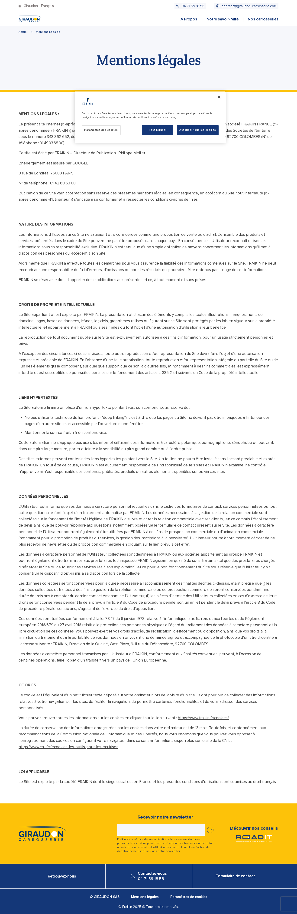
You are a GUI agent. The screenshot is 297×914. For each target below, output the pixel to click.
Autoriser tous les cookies (197, 129)
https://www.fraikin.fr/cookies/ (203, 717)
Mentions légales (145, 897)
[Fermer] (219, 97)
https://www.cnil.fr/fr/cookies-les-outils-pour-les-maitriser (68, 746)
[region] (150, 117)
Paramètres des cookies (101, 129)
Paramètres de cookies (188, 897)
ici (137, 843)
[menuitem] (190, 6)
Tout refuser (157, 129)
